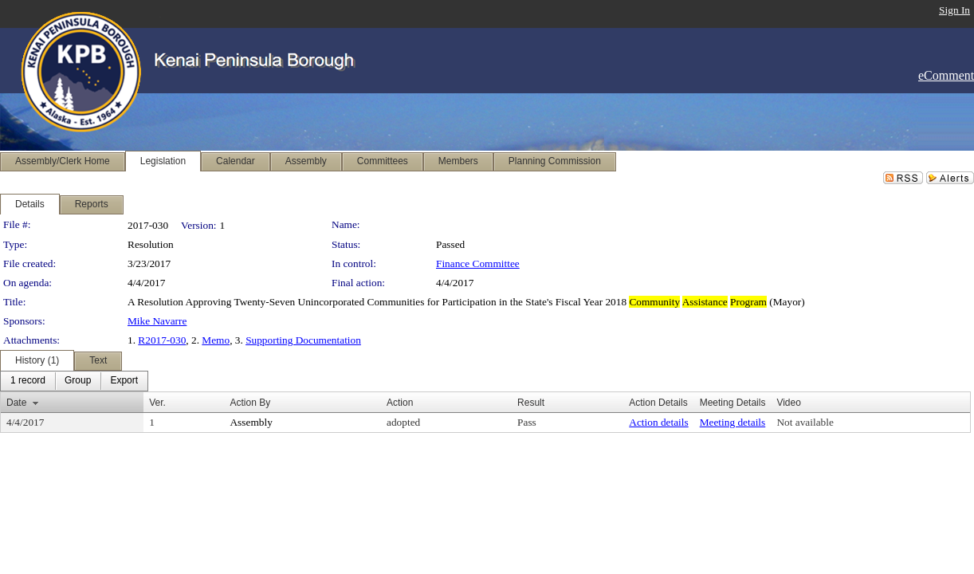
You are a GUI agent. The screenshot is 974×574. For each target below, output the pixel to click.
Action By (250, 402)
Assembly (251, 422)
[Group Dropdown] (77, 381)
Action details (658, 422)
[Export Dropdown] (123, 381)
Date (16, 402)
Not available (804, 422)
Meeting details (733, 422)
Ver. (157, 402)
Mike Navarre (157, 321)
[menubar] (74, 381)
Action (400, 402)
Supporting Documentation (303, 340)
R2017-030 (162, 340)
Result (530, 402)
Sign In (954, 10)
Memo (216, 340)
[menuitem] (28, 381)
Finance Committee (478, 263)
